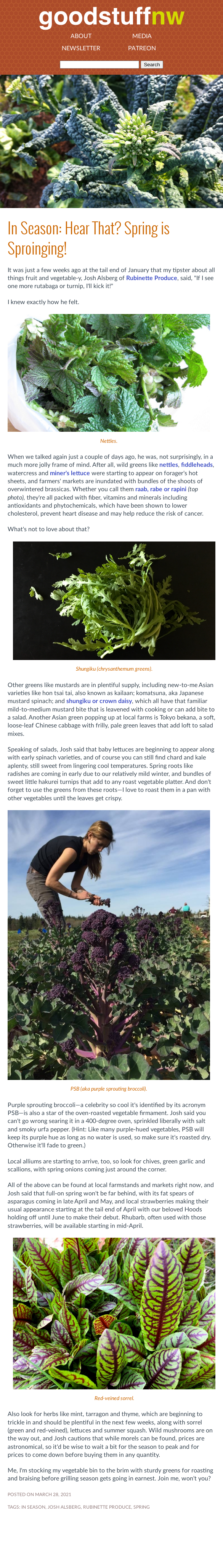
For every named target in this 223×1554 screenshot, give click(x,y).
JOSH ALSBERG (64, 1507)
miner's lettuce (70, 473)
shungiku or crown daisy (99, 701)
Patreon (142, 48)
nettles (168, 465)
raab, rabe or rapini (160, 489)
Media (142, 36)
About (81, 36)
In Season (33, 1507)
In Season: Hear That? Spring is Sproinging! (89, 238)
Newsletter (81, 48)
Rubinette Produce (151, 278)
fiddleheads (197, 465)
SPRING (141, 1507)
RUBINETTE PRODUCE (107, 1507)
